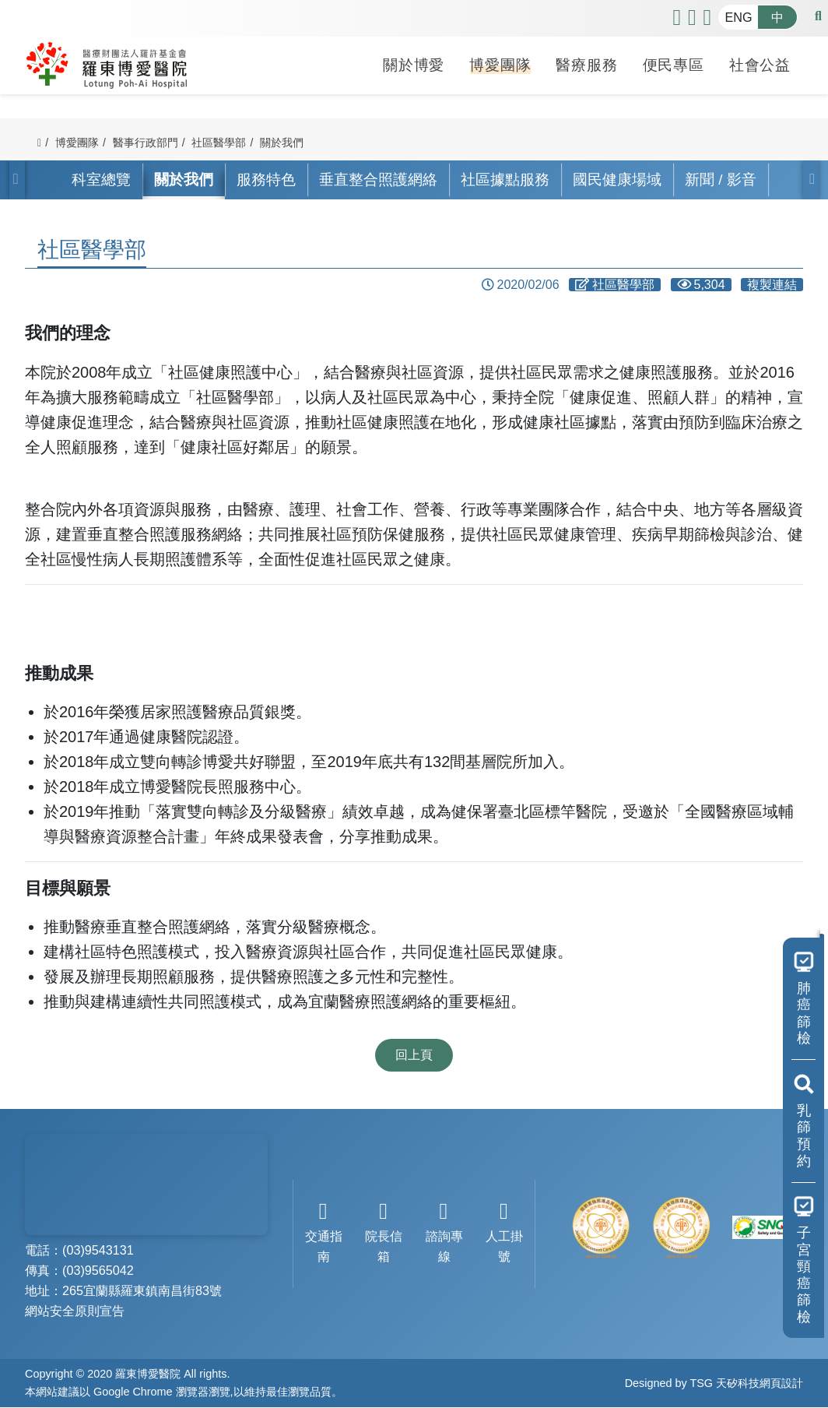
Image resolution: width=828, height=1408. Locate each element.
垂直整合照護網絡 (378, 179)
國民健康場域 (617, 179)
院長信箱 (384, 1232)
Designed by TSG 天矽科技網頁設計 (714, 1383)
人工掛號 (504, 1232)
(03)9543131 (98, 1251)
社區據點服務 (505, 179)
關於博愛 (413, 63)
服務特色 (266, 179)
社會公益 (760, 63)
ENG (738, 17)
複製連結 (772, 284)
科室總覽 (101, 179)
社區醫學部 (218, 142)
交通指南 (323, 1232)
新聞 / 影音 (720, 179)
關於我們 (281, 142)
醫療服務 (586, 63)
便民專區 (673, 63)
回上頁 (414, 1054)
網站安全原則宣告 (75, 1311)
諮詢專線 (444, 1232)
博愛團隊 (500, 63)
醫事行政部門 (145, 142)
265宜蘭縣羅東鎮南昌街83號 (142, 1291)
